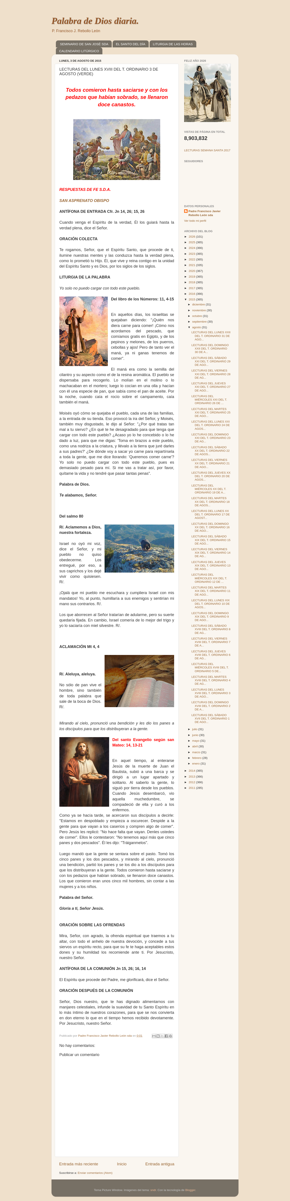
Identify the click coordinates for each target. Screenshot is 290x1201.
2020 (192, 271)
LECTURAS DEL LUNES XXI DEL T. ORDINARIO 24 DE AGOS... (211, 425)
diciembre (199, 304)
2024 (192, 248)
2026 (192, 236)
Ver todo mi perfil (195, 220)
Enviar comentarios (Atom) (95, 1172)
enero (196, 763)
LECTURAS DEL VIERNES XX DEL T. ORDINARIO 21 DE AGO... (211, 463)
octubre (197, 316)
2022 (192, 259)
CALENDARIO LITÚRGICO (79, 51)
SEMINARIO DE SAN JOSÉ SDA (84, 44)
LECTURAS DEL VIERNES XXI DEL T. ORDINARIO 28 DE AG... (211, 374)
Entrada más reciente (78, 1164)
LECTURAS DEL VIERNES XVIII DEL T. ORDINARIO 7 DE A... (211, 642)
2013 (192, 776)
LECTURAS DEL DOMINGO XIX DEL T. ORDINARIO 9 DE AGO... (210, 616)
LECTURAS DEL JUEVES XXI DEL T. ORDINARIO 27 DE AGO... (211, 387)
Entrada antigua (159, 1164)
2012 (192, 782)
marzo (196, 752)
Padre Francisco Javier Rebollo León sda (204, 213)
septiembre (200, 321)
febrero (197, 758)
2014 (192, 770)
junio (195, 735)
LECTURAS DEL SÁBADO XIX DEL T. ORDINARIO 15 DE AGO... (211, 540)
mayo (196, 740)
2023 (192, 253)
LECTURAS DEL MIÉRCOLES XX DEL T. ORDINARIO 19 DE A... (209, 489)
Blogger (190, 1190)
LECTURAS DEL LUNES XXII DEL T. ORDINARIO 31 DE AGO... (211, 336)
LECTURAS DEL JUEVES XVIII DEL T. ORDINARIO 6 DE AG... (211, 655)
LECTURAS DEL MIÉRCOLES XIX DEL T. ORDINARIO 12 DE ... (209, 578)
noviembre (199, 310)
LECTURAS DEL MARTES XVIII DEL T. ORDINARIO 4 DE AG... (211, 680)
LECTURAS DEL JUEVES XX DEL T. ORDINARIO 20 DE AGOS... (211, 476)
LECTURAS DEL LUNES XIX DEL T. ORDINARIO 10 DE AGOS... (211, 604)
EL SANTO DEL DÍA (130, 44)
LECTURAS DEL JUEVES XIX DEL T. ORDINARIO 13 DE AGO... (211, 565)
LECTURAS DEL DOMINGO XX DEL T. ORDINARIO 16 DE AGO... (211, 527)
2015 (192, 299)
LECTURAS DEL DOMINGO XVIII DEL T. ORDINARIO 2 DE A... (211, 706)
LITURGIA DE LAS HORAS (173, 44)
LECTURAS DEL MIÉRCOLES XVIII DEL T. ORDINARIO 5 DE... (210, 667)
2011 (192, 788)
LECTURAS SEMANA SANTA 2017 (207, 150)
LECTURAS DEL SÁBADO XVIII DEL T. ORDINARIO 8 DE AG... (211, 629)
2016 (192, 293)
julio (195, 729)
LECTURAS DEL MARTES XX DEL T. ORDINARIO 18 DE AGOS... (211, 501)
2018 (192, 282)
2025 (192, 242)
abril (195, 746)
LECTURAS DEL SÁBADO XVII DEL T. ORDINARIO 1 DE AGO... (211, 718)
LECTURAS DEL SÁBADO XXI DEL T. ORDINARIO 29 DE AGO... (211, 361)
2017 (192, 288)
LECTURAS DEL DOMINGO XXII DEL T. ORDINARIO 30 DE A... (210, 348)
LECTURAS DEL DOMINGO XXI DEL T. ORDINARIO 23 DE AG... (211, 438)
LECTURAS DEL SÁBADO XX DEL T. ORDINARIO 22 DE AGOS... (211, 451)
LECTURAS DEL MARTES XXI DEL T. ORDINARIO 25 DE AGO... (211, 412)
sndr (153, 1190)
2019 (192, 276)
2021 (192, 265)
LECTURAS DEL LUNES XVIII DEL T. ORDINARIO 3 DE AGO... (211, 693)
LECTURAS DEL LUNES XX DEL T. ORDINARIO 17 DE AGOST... (211, 514)
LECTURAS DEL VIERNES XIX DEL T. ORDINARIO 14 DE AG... (211, 553)
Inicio (122, 1164)
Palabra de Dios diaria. (95, 21)
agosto (197, 327)
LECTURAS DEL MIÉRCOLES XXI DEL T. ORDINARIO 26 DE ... (209, 400)
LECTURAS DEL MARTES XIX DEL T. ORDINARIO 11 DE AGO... (211, 591)
